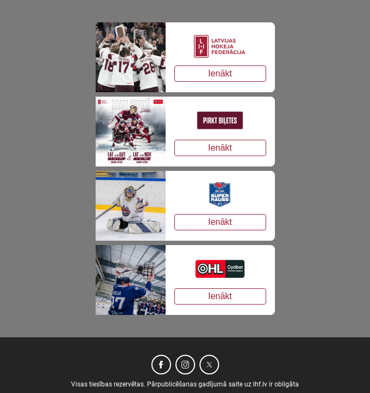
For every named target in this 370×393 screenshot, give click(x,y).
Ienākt (220, 73)
